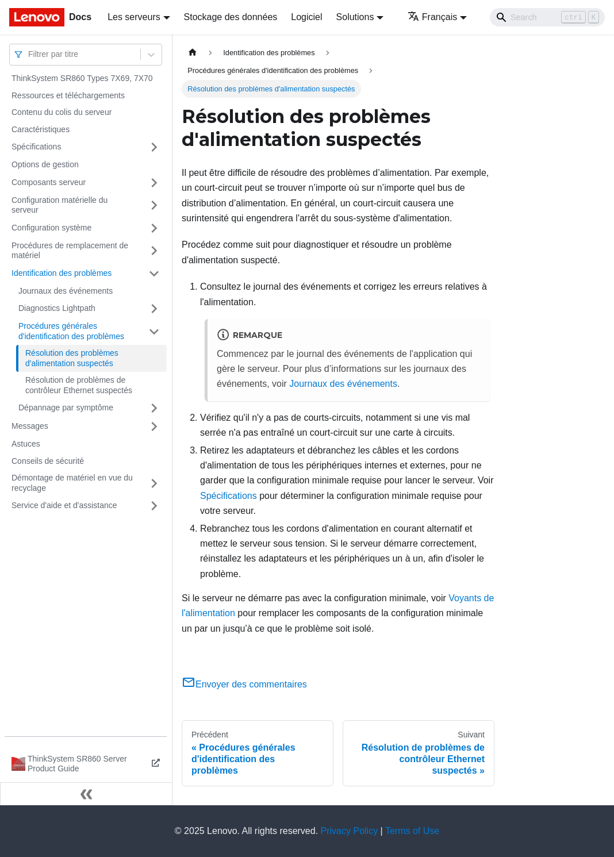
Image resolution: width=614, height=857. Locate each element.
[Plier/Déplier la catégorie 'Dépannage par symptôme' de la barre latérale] (154, 408)
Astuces (25, 443)
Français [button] (432, 17)
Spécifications (36, 146)
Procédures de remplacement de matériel (69, 250)
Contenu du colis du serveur (61, 112)
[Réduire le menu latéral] (86, 793)
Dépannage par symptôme (65, 407)
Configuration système (51, 227)
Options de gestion (45, 164)
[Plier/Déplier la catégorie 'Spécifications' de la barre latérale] (154, 147)
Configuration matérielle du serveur (59, 205)
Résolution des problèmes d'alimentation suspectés (71, 358)
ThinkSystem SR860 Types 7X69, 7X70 (82, 78)
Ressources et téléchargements (68, 95)
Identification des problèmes (61, 273)
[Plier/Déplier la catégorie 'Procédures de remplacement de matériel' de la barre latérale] (154, 250)
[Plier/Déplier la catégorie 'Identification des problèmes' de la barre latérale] (154, 273)
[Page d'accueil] (193, 53)
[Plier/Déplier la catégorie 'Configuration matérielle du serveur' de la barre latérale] (154, 205)
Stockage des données (231, 17)
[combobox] (29, 54)
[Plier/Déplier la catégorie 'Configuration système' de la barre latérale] (154, 228)
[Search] (547, 17)
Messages (29, 426)
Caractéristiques (40, 129)
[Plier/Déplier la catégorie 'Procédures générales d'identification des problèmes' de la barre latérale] (154, 331)
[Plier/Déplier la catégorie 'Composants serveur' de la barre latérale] (154, 183)
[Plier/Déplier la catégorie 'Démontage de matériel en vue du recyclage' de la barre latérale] (154, 483)
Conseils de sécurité (47, 461)
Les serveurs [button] (134, 17)
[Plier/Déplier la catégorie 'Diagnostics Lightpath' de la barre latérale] (154, 308)
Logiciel (306, 17)
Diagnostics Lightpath (56, 308)
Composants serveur (48, 182)
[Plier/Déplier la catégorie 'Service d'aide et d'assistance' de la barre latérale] (154, 506)
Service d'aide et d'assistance (64, 505)
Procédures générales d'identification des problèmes (71, 331)
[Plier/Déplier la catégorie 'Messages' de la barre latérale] (154, 426)
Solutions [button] (355, 17)
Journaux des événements (65, 290)
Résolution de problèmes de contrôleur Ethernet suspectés (78, 385)
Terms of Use (412, 831)
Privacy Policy (349, 831)
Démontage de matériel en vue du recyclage (72, 483)
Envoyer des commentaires (244, 684)
